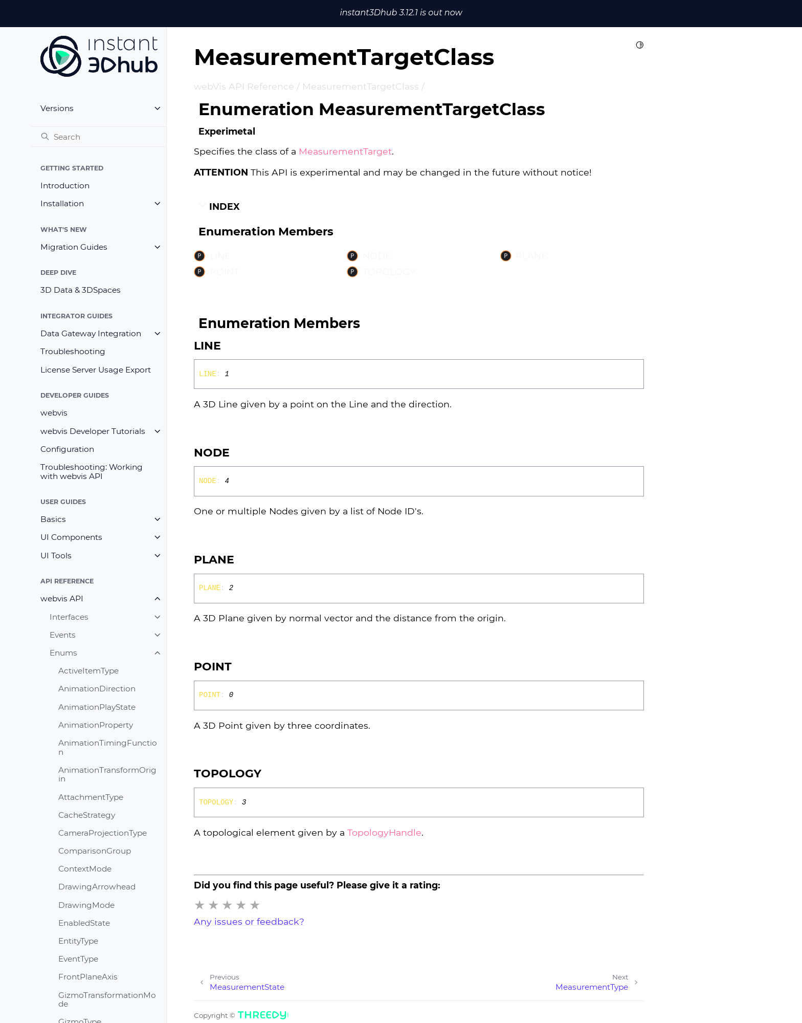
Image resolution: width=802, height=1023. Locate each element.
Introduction (65, 185)
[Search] (98, 136)
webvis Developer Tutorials (92, 431)
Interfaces (69, 617)
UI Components (71, 537)
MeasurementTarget (345, 151)
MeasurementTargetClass (360, 86)
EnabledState (84, 923)
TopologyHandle (384, 832)
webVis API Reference (244, 86)
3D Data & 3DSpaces (80, 290)
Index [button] (219, 206)
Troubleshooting (72, 351)
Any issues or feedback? (249, 921)
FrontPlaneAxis (88, 977)
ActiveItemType (88, 671)
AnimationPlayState (97, 707)
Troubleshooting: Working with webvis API (91, 471)
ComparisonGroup (94, 851)
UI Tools (56, 555)
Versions (57, 108)
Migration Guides (73, 247)
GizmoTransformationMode (107, 999)
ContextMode (85, 869)
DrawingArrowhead (97, 886)
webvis (54, 413)
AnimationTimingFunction (107, 747)
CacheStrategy (86, 815)
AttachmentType (90, 797)
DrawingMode (86, 905)
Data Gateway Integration (90, 333)
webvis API (61, 598)
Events (63, 635)
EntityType (78, 941)
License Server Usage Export (95, 370)
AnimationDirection (97, 688)
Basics (53, 519)
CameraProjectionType (102, 833)
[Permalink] (231, 346)
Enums (63, 653)
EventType (78, 959)
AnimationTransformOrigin (107, 774)
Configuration (67, 449)
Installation (62, 203)
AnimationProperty (95, 725)
